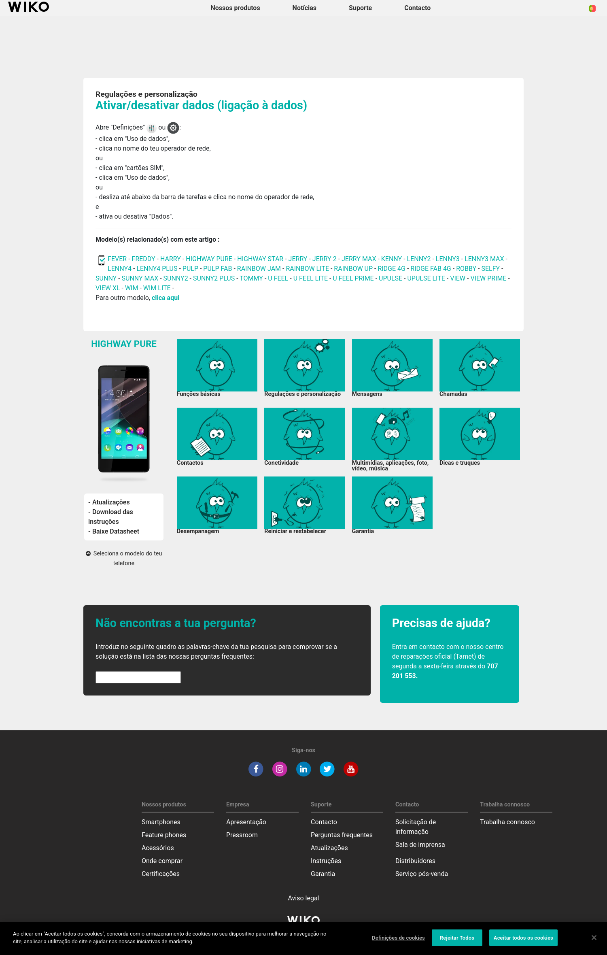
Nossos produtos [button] (235, 8)
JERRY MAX (359, 259)
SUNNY (106, 278)
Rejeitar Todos (457, 942)
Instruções (326, 861)
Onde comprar (162, 861)
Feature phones (164, 835)
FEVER (118, 259)
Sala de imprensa (420, 845)
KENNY (391, 259)
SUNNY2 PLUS (214, 278)
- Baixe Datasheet (113, 531)
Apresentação (246, 822)
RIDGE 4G (391, 268)
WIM (131, 288)
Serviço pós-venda (421, 874)
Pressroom (242, 835)
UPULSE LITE (426, 278)
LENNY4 (120, 268)
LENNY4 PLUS (156, 268)
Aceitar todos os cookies (523, 942)
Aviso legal (303, 898)
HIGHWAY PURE (210, 259)
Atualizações (329, 848)
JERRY (298, 259)
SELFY (491, 268)
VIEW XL (108, 288)
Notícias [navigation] (304, 8)
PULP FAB (217, 268)
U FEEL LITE (310, 278)
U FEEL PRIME (353, 278)
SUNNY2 (175, 278)
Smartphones (161, 822)
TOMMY (251, 278)
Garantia (323, 874)
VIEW (457, 278)
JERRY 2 (324, 259)
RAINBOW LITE (308, 268)
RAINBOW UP (353, 268)
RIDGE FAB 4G (431, 268)
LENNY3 (448, 259)
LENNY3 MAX (484, 259)
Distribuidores (415, 861)
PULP (191, 268)
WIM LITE (157, 288)
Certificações (161, 874)
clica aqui (165, 298)
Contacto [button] (417, 8)
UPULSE (391, 278)
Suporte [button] (360, 8)
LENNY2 (419, 259)
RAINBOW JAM (259, 268)
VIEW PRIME (488, 278)
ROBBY (466, 268)
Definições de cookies (398, 942)
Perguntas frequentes (342, 835)
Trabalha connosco (507, 822)
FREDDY (143, 259)
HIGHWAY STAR (261, 259)
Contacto (324, 822)
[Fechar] (594, 942)
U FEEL (278, 278)
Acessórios (158, 848)
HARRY (171, 259)
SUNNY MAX (140, 278)
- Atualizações (109, 502)
